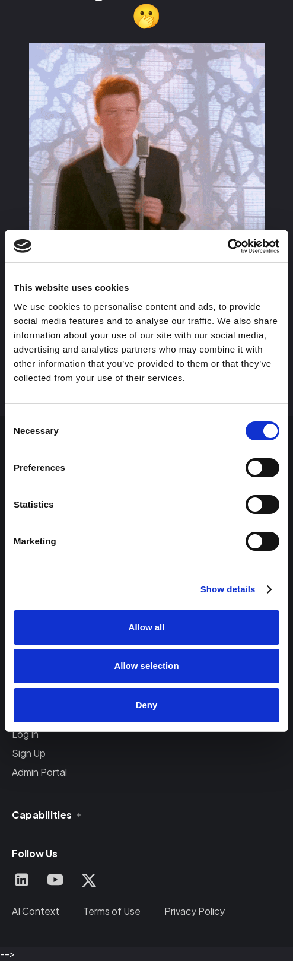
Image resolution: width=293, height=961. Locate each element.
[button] (48, 815)
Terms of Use (112, 911)
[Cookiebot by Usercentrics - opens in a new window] (227, 246)
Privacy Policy (194, 911)
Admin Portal (39, 772)
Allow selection (146, 666)
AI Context (35, 911)
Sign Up (29, 753)
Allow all (147, 627)
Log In (25, 734)
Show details (228, 589)
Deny (147, 705)
